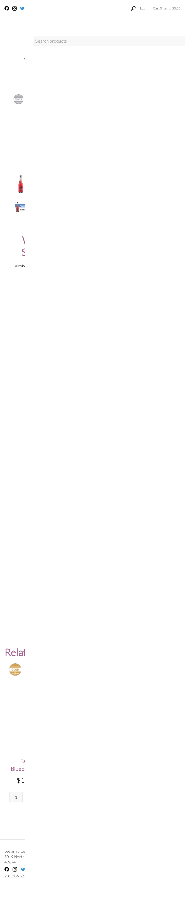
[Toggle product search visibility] (133, 8)
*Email (77, 514)
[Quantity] (78, 188)
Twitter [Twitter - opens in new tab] (22, 8)
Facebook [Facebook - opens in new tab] (6, 8)
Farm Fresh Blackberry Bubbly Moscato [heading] (150, 769)
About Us (90, 59)
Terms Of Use (165, 851)
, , (41, 859)
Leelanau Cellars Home (136, 59)
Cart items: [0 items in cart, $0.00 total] (167, 8)
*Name (77, 494)
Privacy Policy (169, 856)
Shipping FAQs (134, 851)
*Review (78, 551)
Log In (144, 8)
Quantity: (79, 180)
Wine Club (59, 59)
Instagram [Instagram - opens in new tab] (14, 8)
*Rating (77, 535)
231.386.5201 (46, 8)
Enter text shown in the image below (97, 582)
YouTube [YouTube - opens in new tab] (30, 8)
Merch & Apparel (92, 74)
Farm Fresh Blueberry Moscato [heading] (33, 765)
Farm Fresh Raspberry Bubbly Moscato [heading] (91, 769)
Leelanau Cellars (18, 851)
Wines (31, 59)
